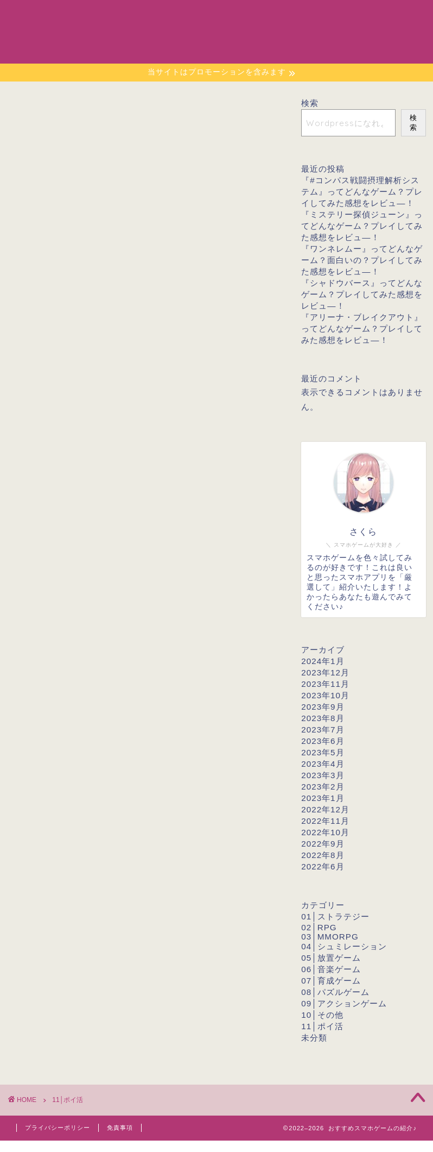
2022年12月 (325, 809)
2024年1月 (322, 661)
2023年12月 (325, 672)
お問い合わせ (388, 17)
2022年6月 (322, 866)
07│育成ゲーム (330, 980)
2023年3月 (322, 775)
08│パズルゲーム (335, 992)
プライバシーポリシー (57, 1127)
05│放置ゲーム (330, 957)
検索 (310, 103)
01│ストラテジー (335, 916)
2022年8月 (322, 855)
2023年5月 (322, 752)
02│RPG (318, 927)
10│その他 (322, 1014)
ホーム (264, 17)
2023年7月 (322, 729)
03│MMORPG (329, 936)
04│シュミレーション (343, 946)
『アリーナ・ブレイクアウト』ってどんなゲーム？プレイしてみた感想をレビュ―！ (362, 328)
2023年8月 (322, 718)
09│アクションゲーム (343, 1003)
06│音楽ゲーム (330, 969)
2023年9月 (322, 706)
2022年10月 (325, 832)
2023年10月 (325, 695)
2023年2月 (322, 786)
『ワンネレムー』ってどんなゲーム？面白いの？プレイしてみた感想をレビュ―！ (362, 260)
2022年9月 (322, 843)
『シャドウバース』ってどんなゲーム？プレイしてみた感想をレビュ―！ (362, 294)
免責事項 (120, 1127)
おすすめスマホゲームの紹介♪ (46, 31)
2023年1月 (322, 798)
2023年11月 (325, 683)
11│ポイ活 (322, 1026)
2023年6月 (322, 741)
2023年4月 (322, 763)
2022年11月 (325, 820)
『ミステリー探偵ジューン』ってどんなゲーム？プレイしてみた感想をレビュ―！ (362, 226)
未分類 (314, 1037)
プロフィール (320, 17)
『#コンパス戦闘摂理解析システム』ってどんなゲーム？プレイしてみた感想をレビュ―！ (362, 192)
